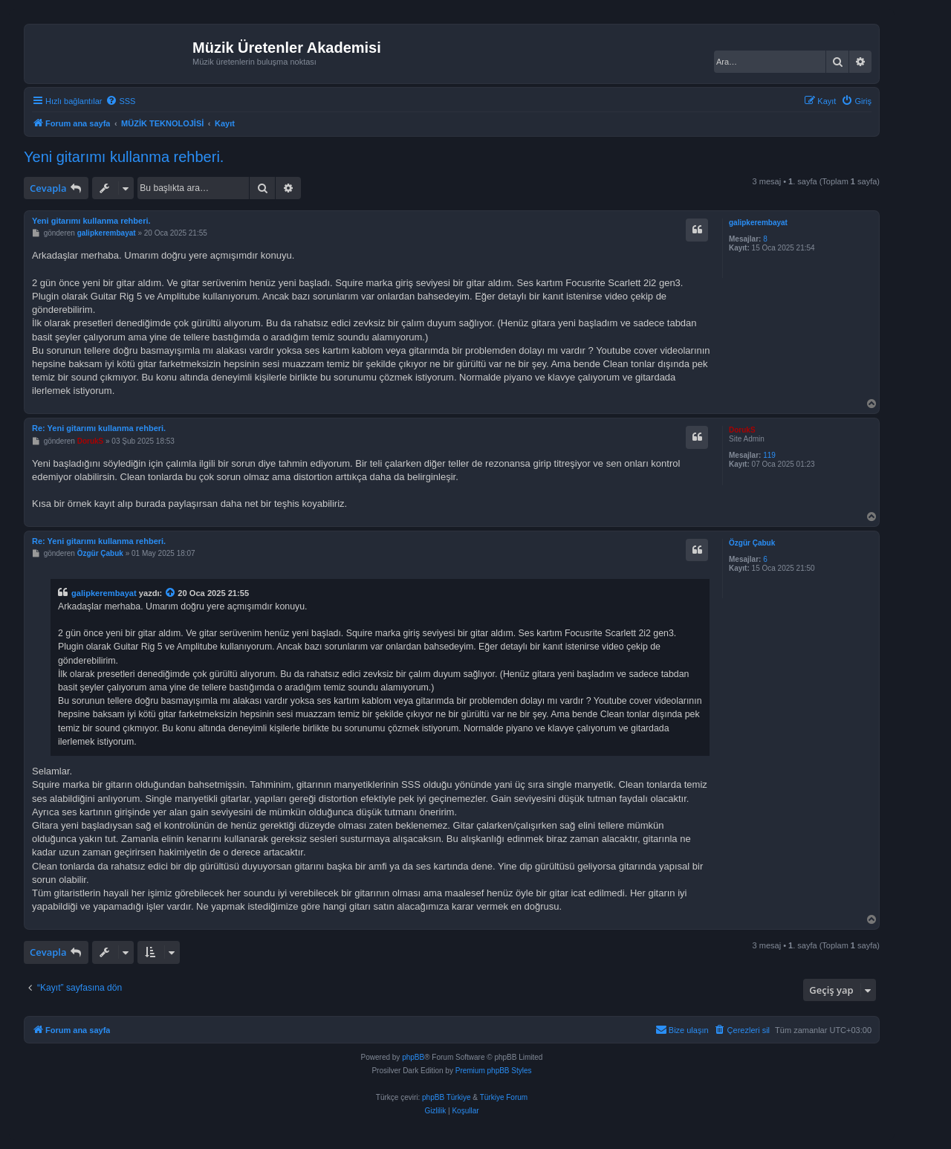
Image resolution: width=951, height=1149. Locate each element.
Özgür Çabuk (752, 543)
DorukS (742, 430)
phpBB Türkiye (446, 1097)
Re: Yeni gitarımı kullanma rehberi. (99, 428)
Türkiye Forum (504, 1097)
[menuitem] (120, 101)
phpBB (413, 1057)
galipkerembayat (758, 223)
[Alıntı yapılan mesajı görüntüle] (171, 593)
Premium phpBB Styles (493, 1071)
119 (769, 455)
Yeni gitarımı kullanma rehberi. (124, 157)
